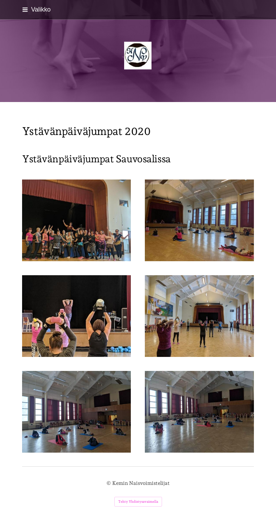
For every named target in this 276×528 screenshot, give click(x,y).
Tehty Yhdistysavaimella (138, 501)
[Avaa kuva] (199, 412)
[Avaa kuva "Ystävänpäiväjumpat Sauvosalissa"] (76, 220)
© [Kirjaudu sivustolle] (109, 483)
